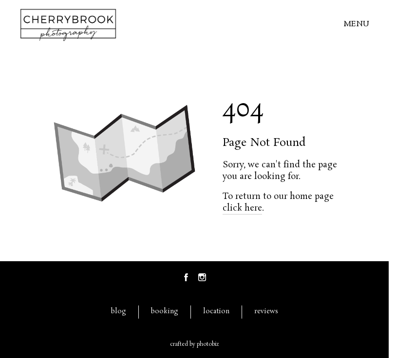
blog (118, 311)
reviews (266, 311)
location (216, 311)
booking (164, 311)
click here (242, 208)
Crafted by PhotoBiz (194, 344)
